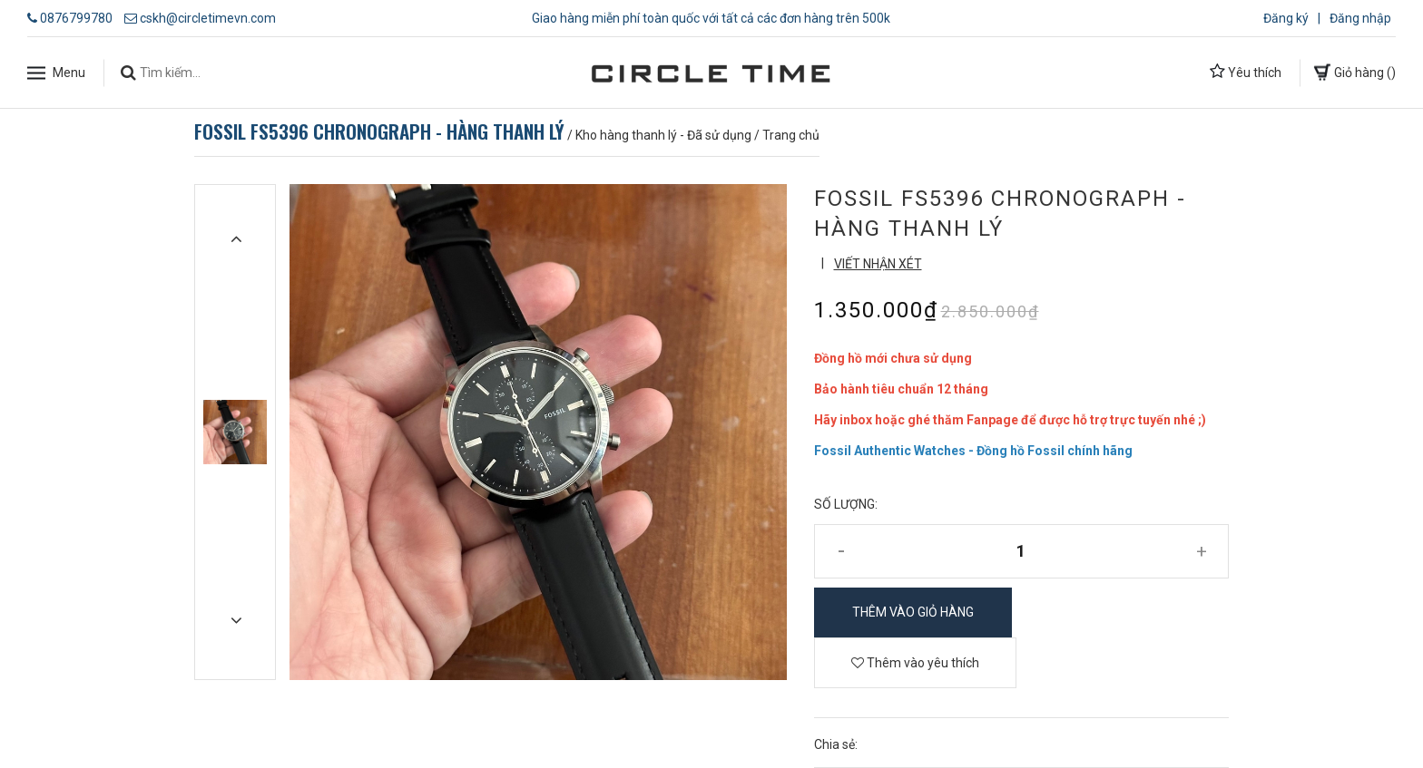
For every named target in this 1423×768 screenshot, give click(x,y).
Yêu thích (1245, 71)
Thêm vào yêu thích (915, 663)
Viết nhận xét (878, 264)
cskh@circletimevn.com (208, 18)
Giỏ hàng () (1354, 71)
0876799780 (76, 18)
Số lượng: (846, 504)
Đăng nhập (1360, 18)
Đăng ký (1286, 18)
